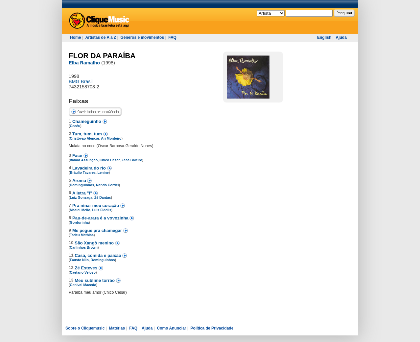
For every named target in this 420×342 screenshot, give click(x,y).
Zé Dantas (102, 197)
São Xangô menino (95, 242)
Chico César (110, 160)
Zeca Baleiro (132, 160)
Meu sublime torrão (95, 280)
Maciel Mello (80, 210)
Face (77, 155)
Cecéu (75, 126)
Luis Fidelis (101, 210)
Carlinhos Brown (84, 247)
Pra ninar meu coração (96, 205)
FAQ (172, 37)
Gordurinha (79, 222)
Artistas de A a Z (100, 37)
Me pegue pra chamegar (97, 230)
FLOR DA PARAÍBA (102, 56)
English (324, 37)
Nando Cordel (107, 185)
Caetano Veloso (83, 272)
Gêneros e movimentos (142, 37)
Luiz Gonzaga (81, 197)
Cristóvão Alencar (84, 138)
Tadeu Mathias (82, 235)
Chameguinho (87, 121)
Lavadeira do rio (89, 168)
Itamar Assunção (84, 160)
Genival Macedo (83, 285)
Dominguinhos (82, 185)
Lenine (103, 172)
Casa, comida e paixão (98, 255)
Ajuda (341, 37)
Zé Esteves (87, 267)
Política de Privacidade (212, 328)
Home (75, 37)
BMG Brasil (81, 81)
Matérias (117, 328)
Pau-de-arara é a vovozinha (100, 218)
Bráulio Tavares (83, 172)
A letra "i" (82, 193)
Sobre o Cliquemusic (85, 328)
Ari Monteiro (111, 138)
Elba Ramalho (84, 62)
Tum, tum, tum (87, 133)
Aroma (79, 180)
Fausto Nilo (79, 260)
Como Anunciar (171, 328)
